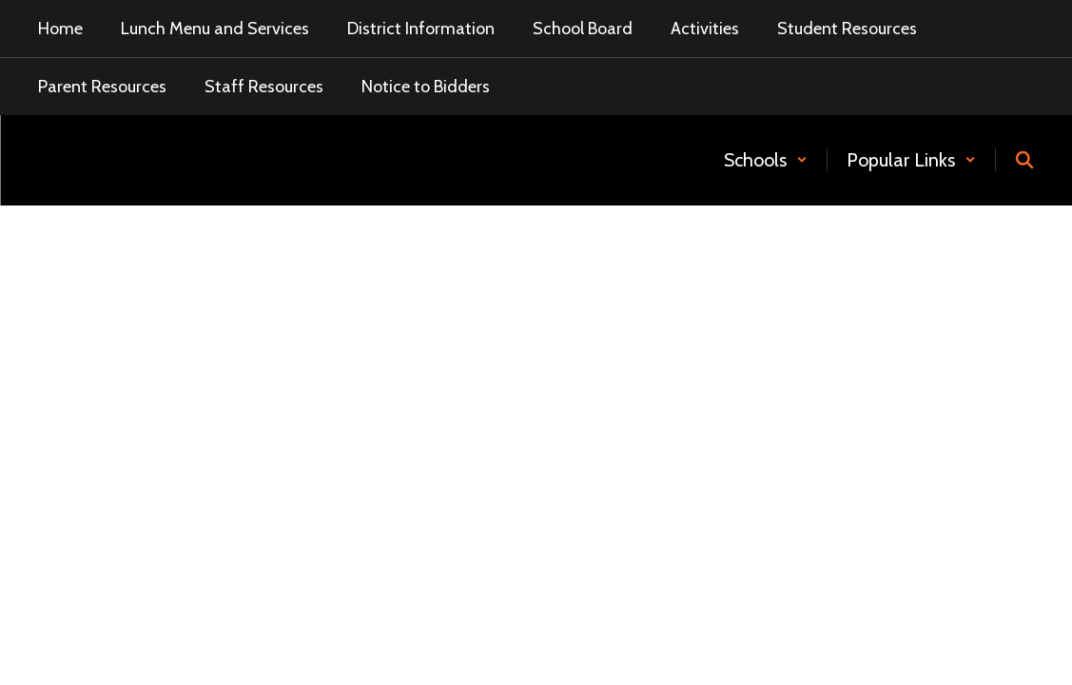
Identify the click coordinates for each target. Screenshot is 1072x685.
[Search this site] (1024, 159)
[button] (766, 159)
